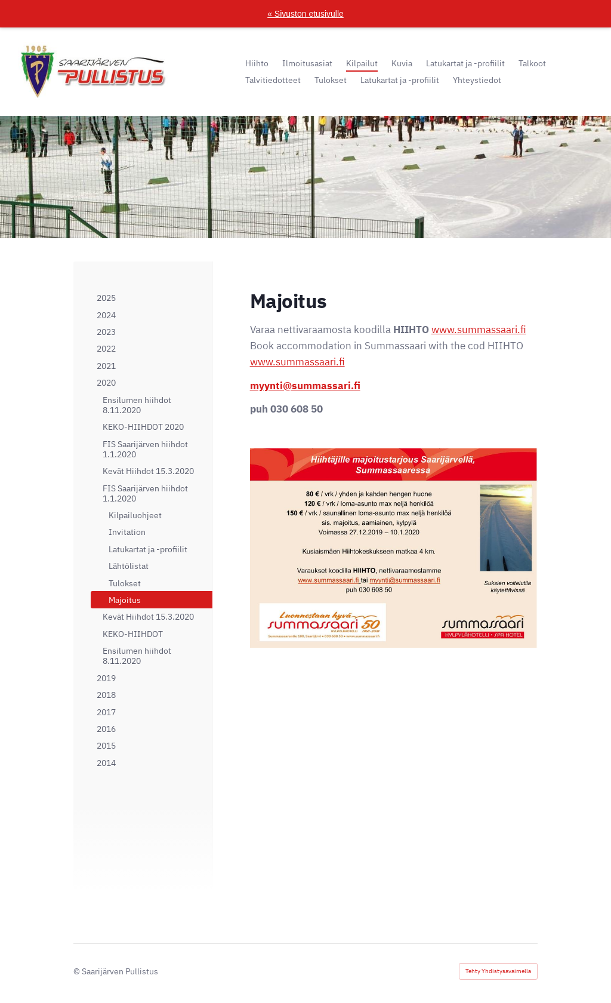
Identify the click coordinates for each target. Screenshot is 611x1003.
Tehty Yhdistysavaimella (498, 971)
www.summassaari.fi (478, 329)
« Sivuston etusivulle (305, 14)
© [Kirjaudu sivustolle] (77, 971)
